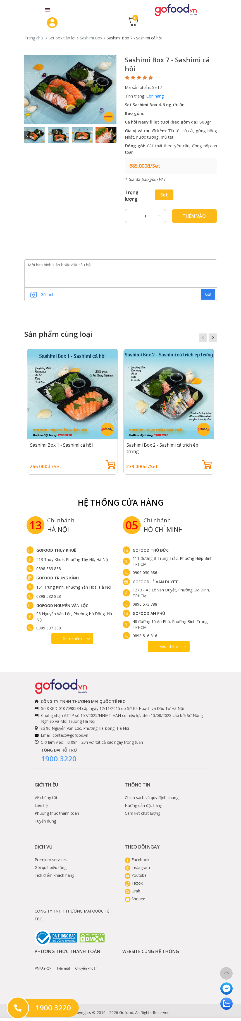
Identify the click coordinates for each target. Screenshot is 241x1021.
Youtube (136, 875)
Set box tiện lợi (62, 38)
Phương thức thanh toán (57, 813)
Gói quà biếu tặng (50, 867)
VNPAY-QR (43, 964)
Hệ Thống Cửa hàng (120, 502)
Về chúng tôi (46, 797)
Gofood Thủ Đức (151, 550)
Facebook (137, 859)
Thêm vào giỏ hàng (194, 218)
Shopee (135, 898)
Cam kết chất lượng (142, 813)
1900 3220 (59, 759)
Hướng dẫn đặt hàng (143, 805)
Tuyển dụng (45, 821)
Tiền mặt (63, 964)
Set (164, 195)
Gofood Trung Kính (57, 578)
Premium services (51, 859)
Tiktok (134, 883)
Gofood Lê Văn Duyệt (155, 581)
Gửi (208, 294)
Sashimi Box (91, 38)
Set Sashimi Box (141, 104)
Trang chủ (34, 38)
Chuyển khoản (86, 964)
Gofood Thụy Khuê (56, 550)
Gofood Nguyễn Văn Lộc (62, 605)
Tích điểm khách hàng (54, 875)
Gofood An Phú (149, 613)
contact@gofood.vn (70, 735)
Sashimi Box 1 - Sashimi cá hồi (61, 445)
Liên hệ (41, 805)
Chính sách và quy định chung (151, 797)
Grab (132, 891)
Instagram (137, 867)
